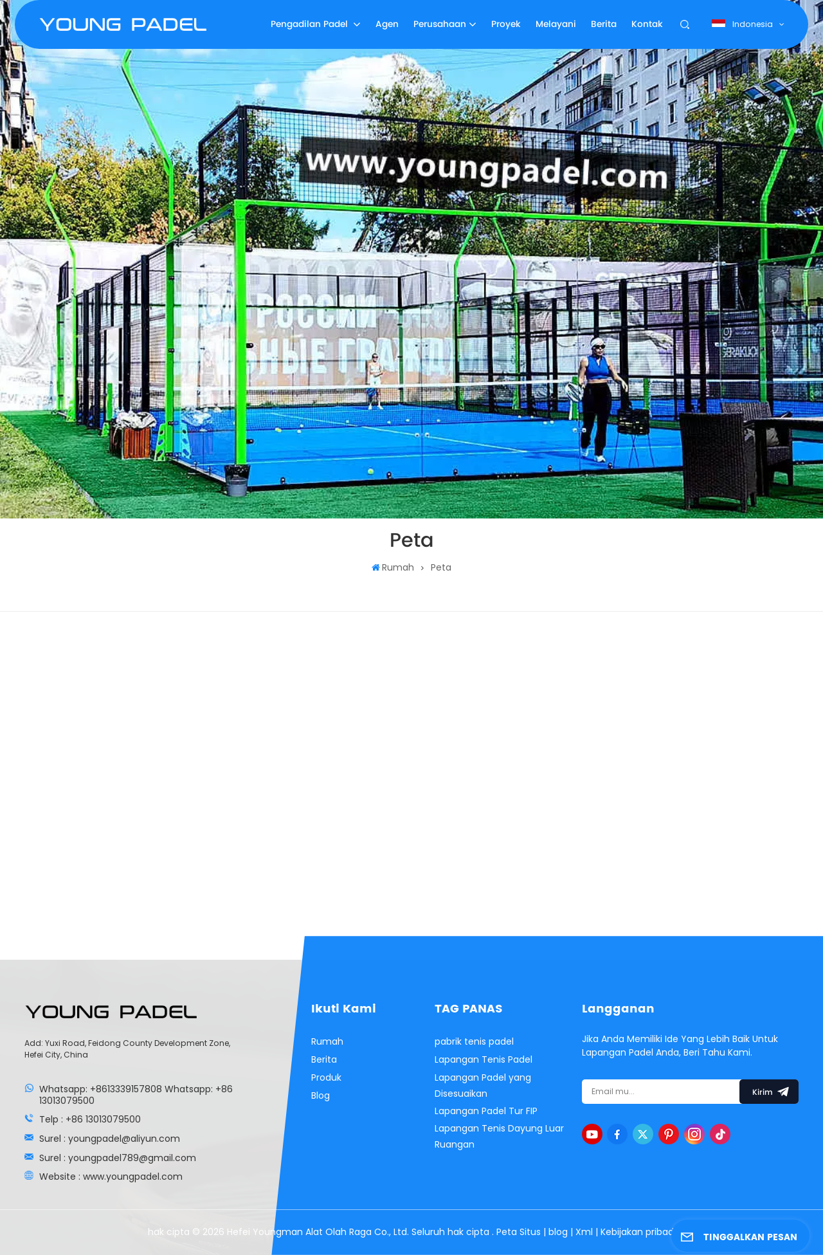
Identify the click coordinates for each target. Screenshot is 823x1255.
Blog (320, 1095)
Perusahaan (439, 24)
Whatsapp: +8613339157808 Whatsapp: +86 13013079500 (136, 1095)
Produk (326, 1077)
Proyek (506, 24)
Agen (387, 24)
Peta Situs (519, 1231)
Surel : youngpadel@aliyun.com (109, 1138)
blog (559, 1231)
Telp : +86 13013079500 (90, 1119)
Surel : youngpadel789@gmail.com (117, 1157)
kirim (769, 1091)
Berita (604, 24)
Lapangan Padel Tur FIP (486, 1110)
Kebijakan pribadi (638, 1231)
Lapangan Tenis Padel (483, 1059)
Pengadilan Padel (310, 24)
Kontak (647, 24)
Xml (584, 1231)
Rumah (393, 567)
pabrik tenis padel (474, 1041)
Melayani (556, 24)
